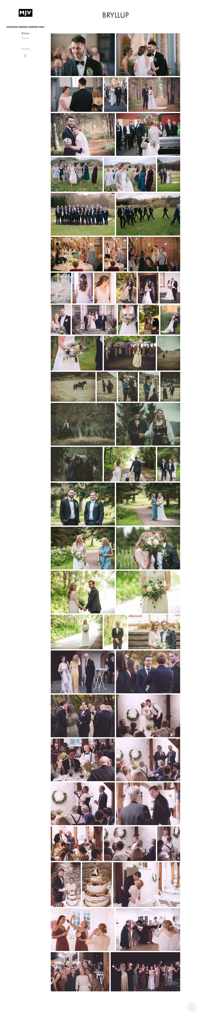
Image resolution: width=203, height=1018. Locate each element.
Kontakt (25, 48)
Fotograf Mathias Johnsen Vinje (25, 27)
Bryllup (25, 33)
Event (25, 38)
